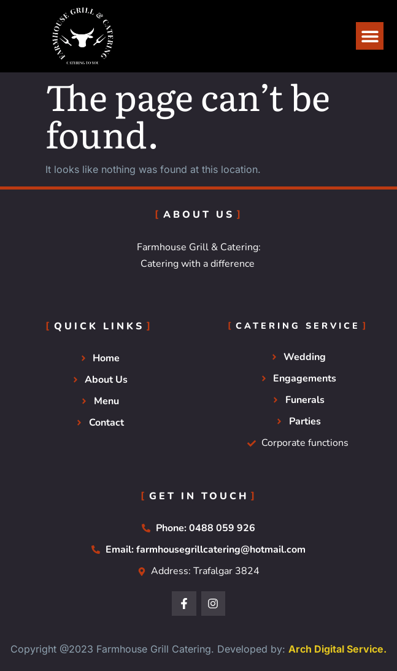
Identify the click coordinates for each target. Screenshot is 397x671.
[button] (370, 36)
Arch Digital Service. (337, 649)
